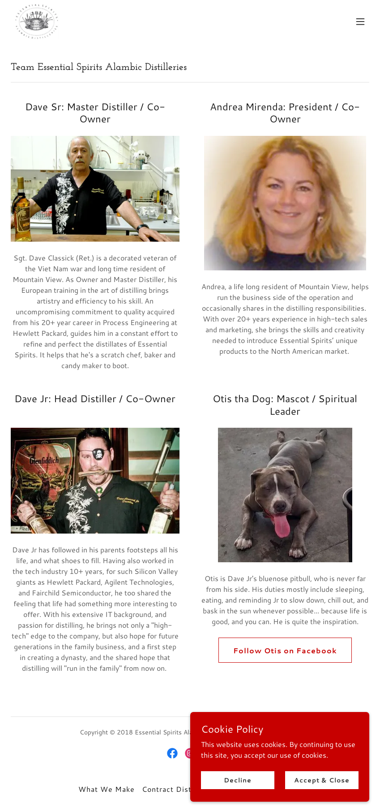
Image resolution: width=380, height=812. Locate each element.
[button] (360, 21)
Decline (237, 779)
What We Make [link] (106, 789)
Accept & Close (321, 779)
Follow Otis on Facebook (285, 650)
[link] (36, 21)
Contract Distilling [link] (175, 789)
